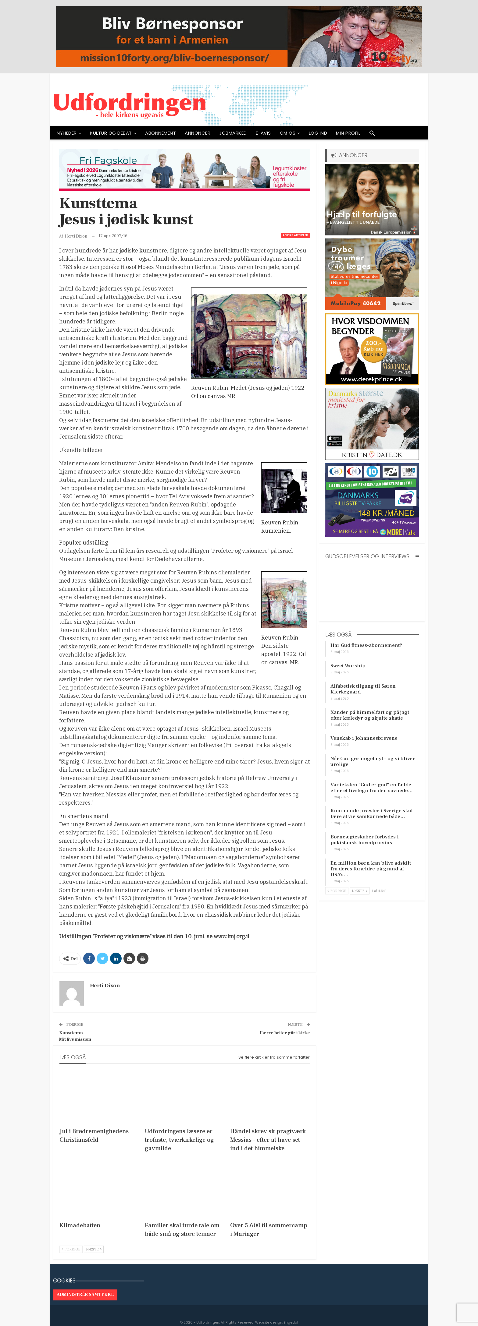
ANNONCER (197, 133)
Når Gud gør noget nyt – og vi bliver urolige (372, 761)
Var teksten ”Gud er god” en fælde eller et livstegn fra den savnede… (371, 787)
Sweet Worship (348, 665)
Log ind (318, 133)
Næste (94, 1249)
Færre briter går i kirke (285, 1033)
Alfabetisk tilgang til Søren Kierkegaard (363, 689)
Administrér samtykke (85, 1294)
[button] (372, 134)
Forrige (71, 1249)
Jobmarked (233, 133)
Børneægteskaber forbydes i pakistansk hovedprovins (364, 840)
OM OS (288, 133)
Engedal (291, 1322)
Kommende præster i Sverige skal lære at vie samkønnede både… (371, 813)
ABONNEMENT (160, 133)
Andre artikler (295, 235)
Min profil (348, 133)
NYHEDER (67, 133)
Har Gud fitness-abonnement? (366, 645)
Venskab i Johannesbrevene (364, 738)
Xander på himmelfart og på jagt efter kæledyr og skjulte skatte (369, 715)
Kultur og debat (111, 133)
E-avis (263, 133)
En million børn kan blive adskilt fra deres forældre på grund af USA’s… (370, 869)
